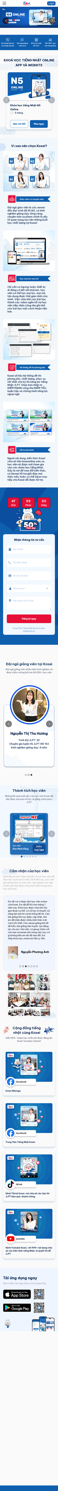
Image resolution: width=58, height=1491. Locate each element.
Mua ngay (39, 124)
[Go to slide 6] (36, 856)
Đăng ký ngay (29, 618)
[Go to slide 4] (30, 856)
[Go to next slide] (52, 21)
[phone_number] (29, 562)
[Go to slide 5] (33, 856)
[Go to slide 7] (37, 966)
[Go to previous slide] (5, 21)
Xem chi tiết (19, 124)
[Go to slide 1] (26, 775)
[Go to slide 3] (31, 775)
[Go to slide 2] (29, 775)
